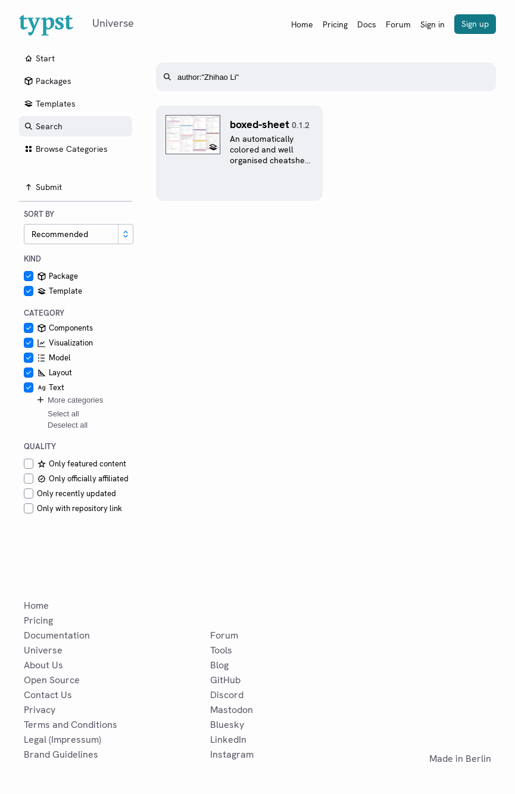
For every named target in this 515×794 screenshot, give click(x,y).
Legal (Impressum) (62, 739)
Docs (366, 24)
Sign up (475, 23)
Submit (43, 187)
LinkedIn (228, 739)
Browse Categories (66, 149)
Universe (43, 650)
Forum (398, 24)
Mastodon (231, 709)
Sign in (432, 24)
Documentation (57, 635)
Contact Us (48, 695)
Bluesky (227, 724)
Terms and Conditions (70, 724)
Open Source (52, 680)
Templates (50, 103)
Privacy (39, 709)
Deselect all (68, 425)
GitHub (225, 680)
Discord (227, 695)
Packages (47, 81)
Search (43, 126)
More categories (69, 399)
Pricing (335, 24)
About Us (43, 665)
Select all (63, 413)
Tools (221, 650)
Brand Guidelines (61, 754)
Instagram (232, 754)
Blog (219, 665)
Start (39, 58)
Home (302, 24)
